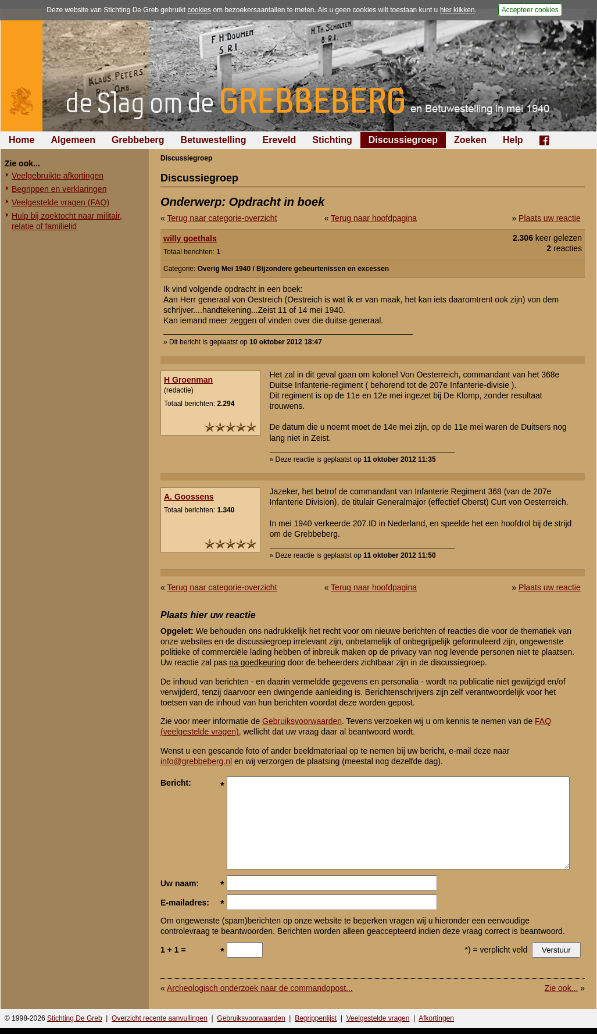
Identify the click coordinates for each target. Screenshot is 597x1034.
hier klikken (457, 10)
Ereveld (279, 140)
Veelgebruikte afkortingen (57, 175)
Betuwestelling (213, 140)
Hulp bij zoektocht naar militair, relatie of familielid (67, 221)
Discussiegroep (403, 140)
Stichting (332, 140)
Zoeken (470, 140)
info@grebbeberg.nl (196, 761)
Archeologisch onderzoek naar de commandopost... (260, 988)
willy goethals (190, 238)
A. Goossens (189, 496)
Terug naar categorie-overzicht (222, 218)
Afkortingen (436, 1018)
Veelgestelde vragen (378, 1018)
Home (21, 140)
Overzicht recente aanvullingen (160, 1018)
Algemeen (73, 140)
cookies (199, 10)
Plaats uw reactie (550, 218)
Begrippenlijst (316, 1018)
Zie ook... (561, 988)
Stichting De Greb (74, 1018)
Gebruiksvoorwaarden (302, 721)
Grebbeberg (138, 140)
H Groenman (188, 379)
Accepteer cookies (530, 10)
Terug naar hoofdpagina (374, 218)
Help (513, 140)
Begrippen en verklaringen (59, 189)
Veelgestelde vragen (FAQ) (60, 202)
